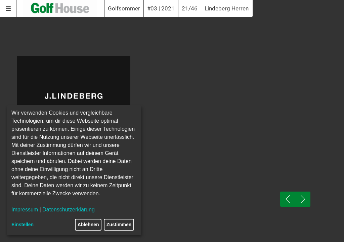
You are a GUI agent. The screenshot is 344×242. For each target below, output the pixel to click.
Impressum (24, 209)
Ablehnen (88, 224)
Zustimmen (119, 224)
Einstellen (22, 224)
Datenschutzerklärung (68, 209)
